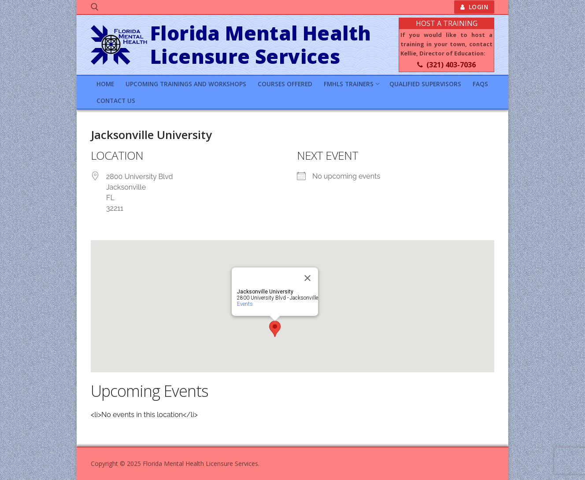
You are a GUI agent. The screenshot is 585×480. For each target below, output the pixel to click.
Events (245, 304)
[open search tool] (95, 7)
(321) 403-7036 (446, 65)
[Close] (307, 278)
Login (474, 7)
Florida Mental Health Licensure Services (260, 45)
